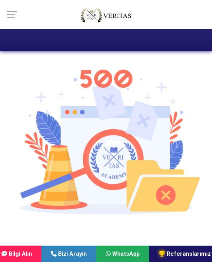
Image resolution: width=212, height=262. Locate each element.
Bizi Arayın (69, 253)
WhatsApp (123, 253)
